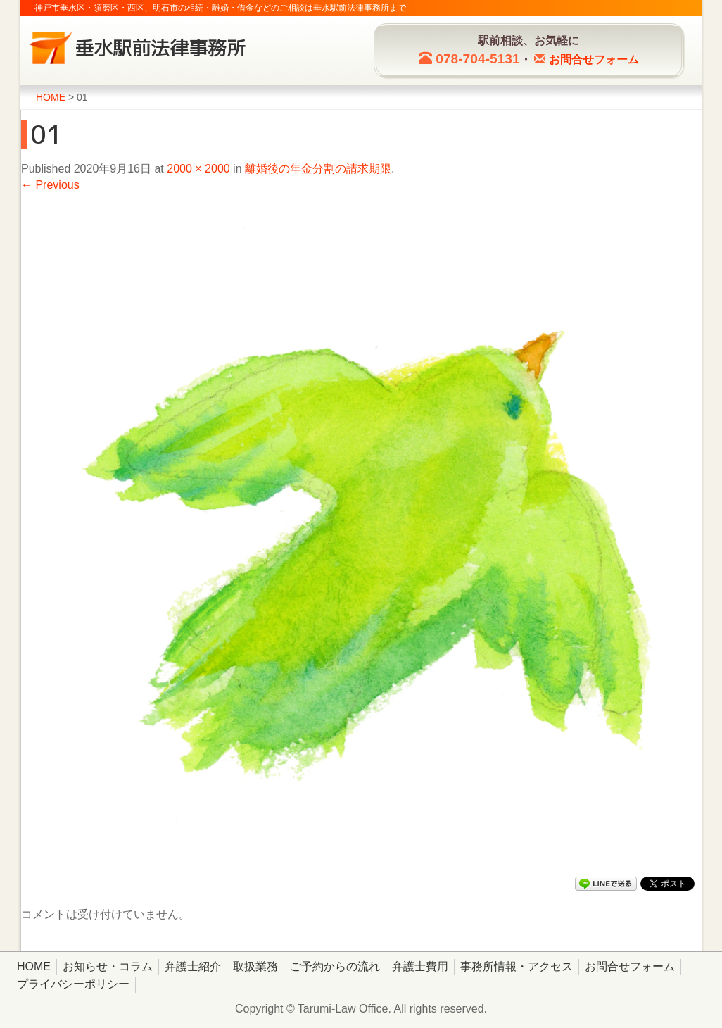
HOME (34, 966)
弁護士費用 (420, 966)
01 (46, 134)
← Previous (50, 185)
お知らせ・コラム (108, 966)
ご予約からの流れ (335, 966)
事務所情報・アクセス (516, 966)
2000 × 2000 (198, 169)
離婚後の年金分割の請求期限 (318, 169)
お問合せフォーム (630, 966)
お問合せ (594, 59)
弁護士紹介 (193, 966)
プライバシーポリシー (73, 984)
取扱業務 (255, 966)
